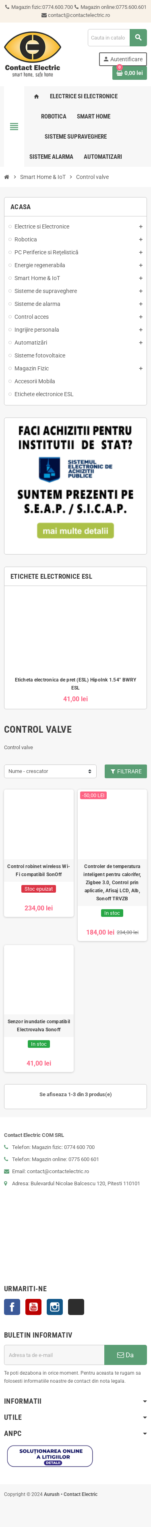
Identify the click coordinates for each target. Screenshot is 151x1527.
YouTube (33, 1307)
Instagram (55, 1307)
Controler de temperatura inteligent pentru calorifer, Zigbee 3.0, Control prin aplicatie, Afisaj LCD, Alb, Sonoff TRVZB (112, 883)
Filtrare (126, 771)
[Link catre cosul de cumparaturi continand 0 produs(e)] (129, 73)
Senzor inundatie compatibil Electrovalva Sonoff (39, 1026)
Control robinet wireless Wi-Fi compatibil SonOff (38, 870)
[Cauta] (117, 37)
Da (125, 1355)
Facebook (12, 1307)
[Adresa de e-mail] (54, 1355)
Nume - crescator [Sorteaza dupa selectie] (28, 771)
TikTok (76, 1307)
